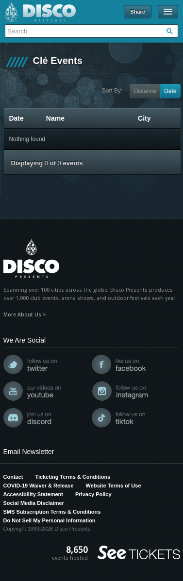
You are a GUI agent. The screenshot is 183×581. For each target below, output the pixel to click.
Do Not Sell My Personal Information (49, 520)
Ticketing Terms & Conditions (72, 477)
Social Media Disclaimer (33, 503)
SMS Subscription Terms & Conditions (52, 512)
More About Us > (24, 315)
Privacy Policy (93, 494)
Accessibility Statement (33, 494)
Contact (13, 477)
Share (137, 12)
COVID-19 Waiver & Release (38, 485)
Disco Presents (40, 12)
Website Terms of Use (113, 485)
